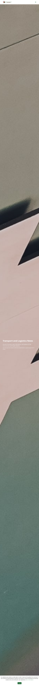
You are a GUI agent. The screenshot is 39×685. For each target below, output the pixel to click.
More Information (29, 679)
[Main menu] (35, 2)
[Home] (7, 2)
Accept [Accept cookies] (19, 683)
